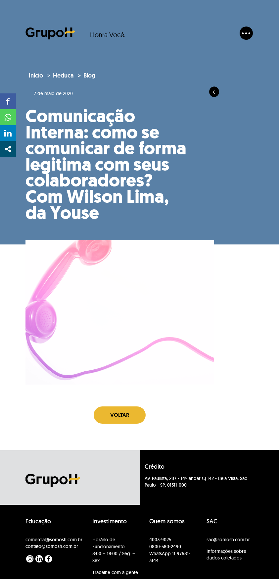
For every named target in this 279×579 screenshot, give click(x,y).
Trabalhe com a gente (115, 572)
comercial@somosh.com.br (53, 540)
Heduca (63, 75)
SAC (212, 521)
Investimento (109, 521)
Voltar (119, 414)
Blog (89, 75)
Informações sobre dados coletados (226, 554)
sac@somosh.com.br (228, 540)
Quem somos (167, 521)
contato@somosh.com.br (51, 546)
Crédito (154, 466)
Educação (38, 521)
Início (36, 75)
